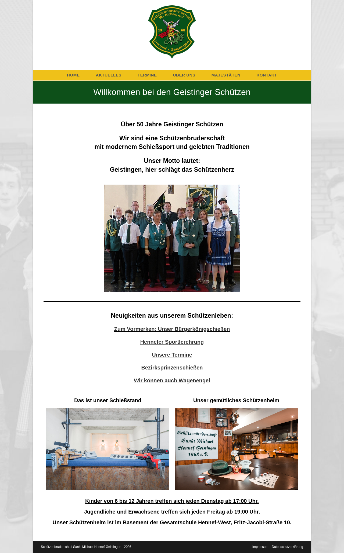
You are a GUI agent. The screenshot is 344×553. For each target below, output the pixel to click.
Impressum (260, 547)
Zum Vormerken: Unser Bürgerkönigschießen (172, 329)
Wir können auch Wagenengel (172, 380)
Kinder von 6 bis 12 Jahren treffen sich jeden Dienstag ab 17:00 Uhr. (172, 501)
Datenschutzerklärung (287, 547)
